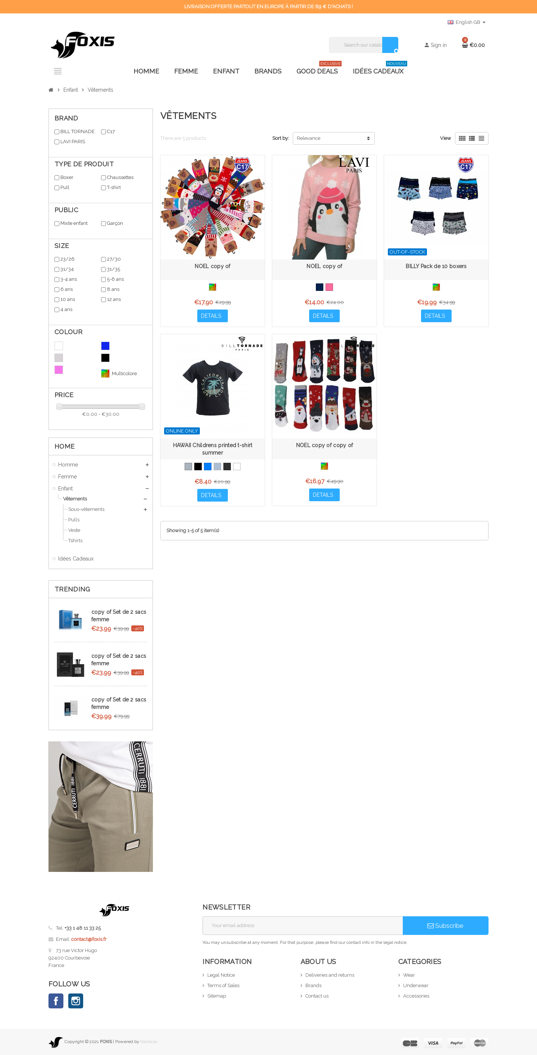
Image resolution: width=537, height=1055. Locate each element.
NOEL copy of (212, 266)
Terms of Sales (223, 985)
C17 (111, 131)
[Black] (198, 466)
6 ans (66, 289)
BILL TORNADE (77, 131)
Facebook (55, 1000)
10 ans (67, 299)
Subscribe (445, 925)
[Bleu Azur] (207, 466)
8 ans (113, 289)
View (445, 138)
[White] (237, 466)
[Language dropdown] (467, 22)
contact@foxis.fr (89, 939)
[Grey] (188, 466)
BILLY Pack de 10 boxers (436, 266)
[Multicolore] (212, 287)
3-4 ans (68, 279)
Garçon (115, 223)
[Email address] (302, 925)
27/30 (114, 259)
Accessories (416, 996)
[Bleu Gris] (217, 466)
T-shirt (114, 187)
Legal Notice (221, 975)
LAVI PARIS (72, 141)
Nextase (148, 1041)
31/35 (113, 269)
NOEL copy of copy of (324, 445)
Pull (64, 187)
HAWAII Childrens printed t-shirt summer (212, 449)
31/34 (67, 269)
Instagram (75, 1000)
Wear (409, 975)
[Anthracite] (227, 466)
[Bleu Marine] (319, 287)
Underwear (415, 985)
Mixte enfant (74, 223)
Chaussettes (120, 177)
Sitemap (216, 996)
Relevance (308, 138)
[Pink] (329, 287)
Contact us (317, 996)
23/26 (67, 259)
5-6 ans (115, 279)
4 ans (66, 309)
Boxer (66, 177)
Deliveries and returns (329, 975)
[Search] (363, 45)
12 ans (114, 299)
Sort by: (280, 138)
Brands (313, 985)
